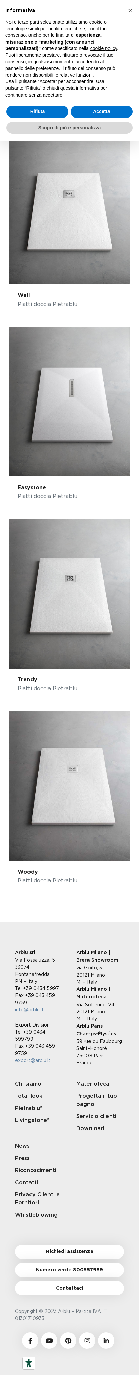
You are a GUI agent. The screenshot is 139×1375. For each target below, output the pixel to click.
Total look (28, 1096)
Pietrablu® (29, 1108)
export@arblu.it (33, 1060)
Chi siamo (28, 1084)
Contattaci (69, 1288)
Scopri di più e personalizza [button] (69, 127)
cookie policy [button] (103, 48)
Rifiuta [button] (37, 111)
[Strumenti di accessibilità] (28, 1363)
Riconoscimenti (35, 1170)
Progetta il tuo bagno (96, 1100)
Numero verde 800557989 (69, 1270)
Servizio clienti (96, 1116)
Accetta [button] (101, 111)
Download (90, 1128)
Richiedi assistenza (69, 1251)
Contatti (26, 1182)
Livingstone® (32, 1120)
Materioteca (93, 1084)
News (22, 1146)
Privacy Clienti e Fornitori (37, 1198)
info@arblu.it (29, 1009)
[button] (130, 10)
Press (22, 1158)
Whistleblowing (36, 1215)
